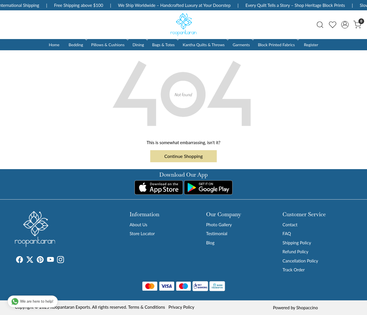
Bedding (77, 44)
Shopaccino (307, 307)
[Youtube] (50, 260)
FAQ (286, 233)
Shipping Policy (296, 242)
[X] (29, 260)
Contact (289, 224)
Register (311, 44)
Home (54, 44)
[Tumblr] (67, 260)
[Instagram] (60, 260)
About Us (138, 224)
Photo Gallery (219, 224)
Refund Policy (295, 251)
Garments (243, 44)
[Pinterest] (40, 260)
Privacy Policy (181, 307)
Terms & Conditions (146, 307)
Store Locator (142, 233)
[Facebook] (19, 260)
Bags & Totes (165, 44)
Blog (210, 242)
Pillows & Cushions (109, 44)
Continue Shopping (183, 156)
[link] (320, 25)
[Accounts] (345, 24)
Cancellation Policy (300, 260)
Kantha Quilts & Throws (205, 44)
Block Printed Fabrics (278, 44)
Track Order (293, 269)
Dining (139, 44)
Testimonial (216, 233)
